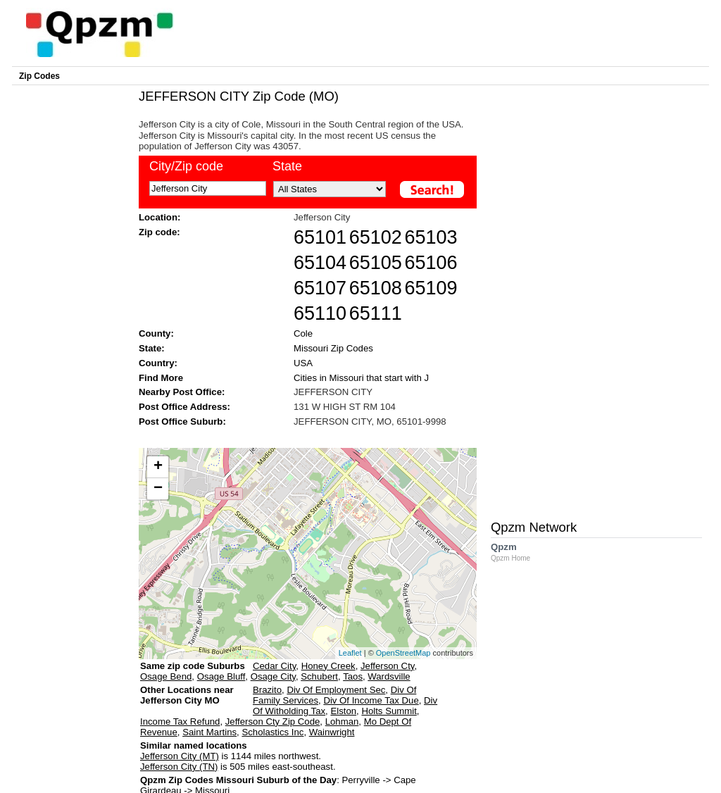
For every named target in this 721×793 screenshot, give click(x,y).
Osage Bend (166, 676)
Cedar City (274, 666)
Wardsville (389, 676)
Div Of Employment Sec (336, 690)
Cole (303, 333)
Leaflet (350, 653)
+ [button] (158, 466)
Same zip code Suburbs (192, 666)
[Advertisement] (300, 436)
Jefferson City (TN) (179, 766)
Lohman (342, 721)
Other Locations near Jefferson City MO (187, 700)
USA (303, 363)
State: (152, 348)
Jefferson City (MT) (179, 756)
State (287, 166)
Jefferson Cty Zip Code (272, 721)
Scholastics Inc (272, 732)
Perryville (360, 780)
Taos (353, 676)
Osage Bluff (221, 676)
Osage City (273, 676)
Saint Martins (209, 732)
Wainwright (332, 732)
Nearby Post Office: (182, 392)
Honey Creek (328, 666)
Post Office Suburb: (182, 421)
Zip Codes (39, 76)
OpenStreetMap (403, 653)
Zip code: (159, 232)
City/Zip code (186, 166)
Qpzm (517, 552)
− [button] (158, 488)
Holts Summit (388, 711)
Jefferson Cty (387, 666)
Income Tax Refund (180, 721)
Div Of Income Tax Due (370, 700)
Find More (161, 378)
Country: (158, 363)
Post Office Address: (184, 406)
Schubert (319, 676)
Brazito (267, 690)
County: (156, 333)
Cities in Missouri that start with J (361, 378)
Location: (159, 217)
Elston (343, 711)
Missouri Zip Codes (333, 348)
